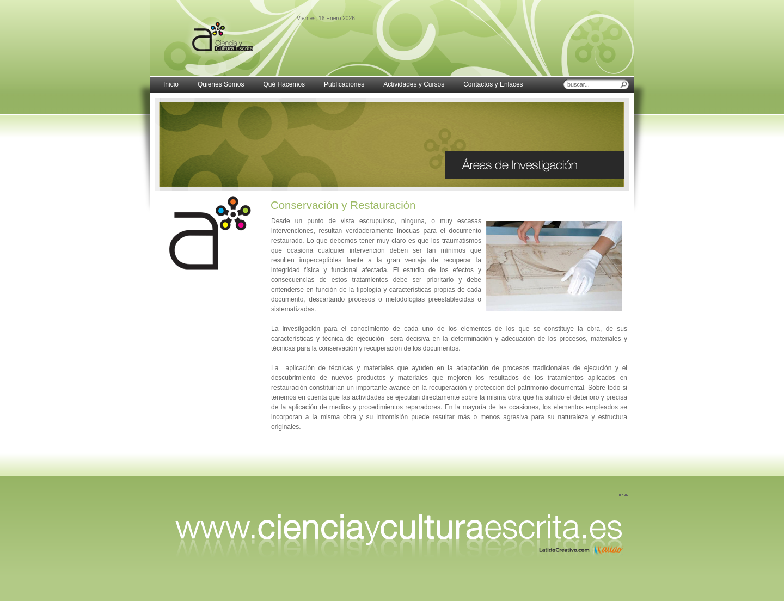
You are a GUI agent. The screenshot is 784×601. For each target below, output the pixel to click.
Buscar (624, 84)
